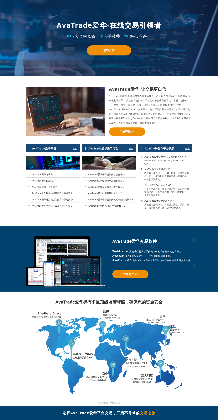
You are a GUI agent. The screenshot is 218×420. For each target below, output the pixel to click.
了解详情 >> (127, 131)
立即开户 (109, 50)
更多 (75, 148)
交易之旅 (147, 412)
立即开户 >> (130, 274)
